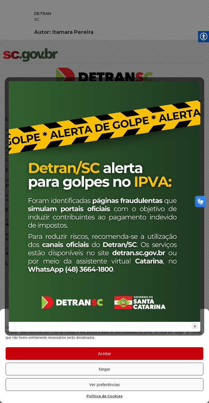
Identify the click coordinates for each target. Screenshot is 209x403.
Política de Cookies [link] (104, 396)
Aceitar (104, 353)
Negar (104, 369)
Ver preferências (104, 384)
